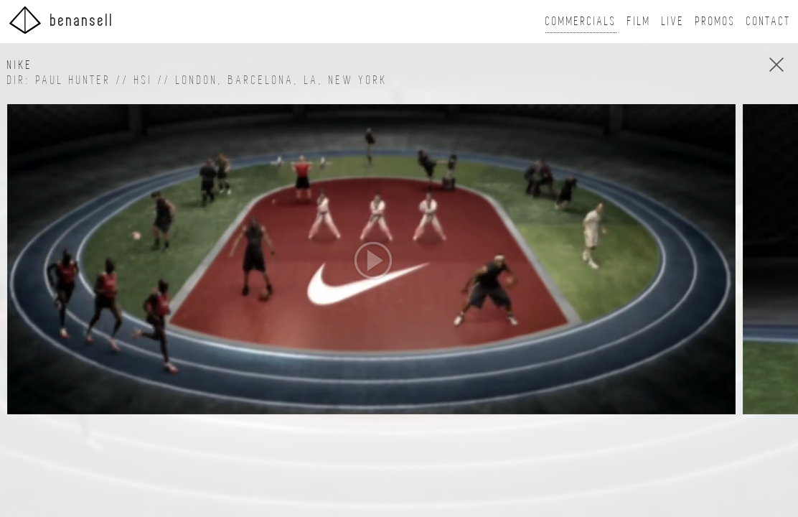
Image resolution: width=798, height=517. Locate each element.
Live (673, 21)
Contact (768, 21)
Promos (715, 21)
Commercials (580, 21)
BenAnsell (60, 20)
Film (639, 21)
